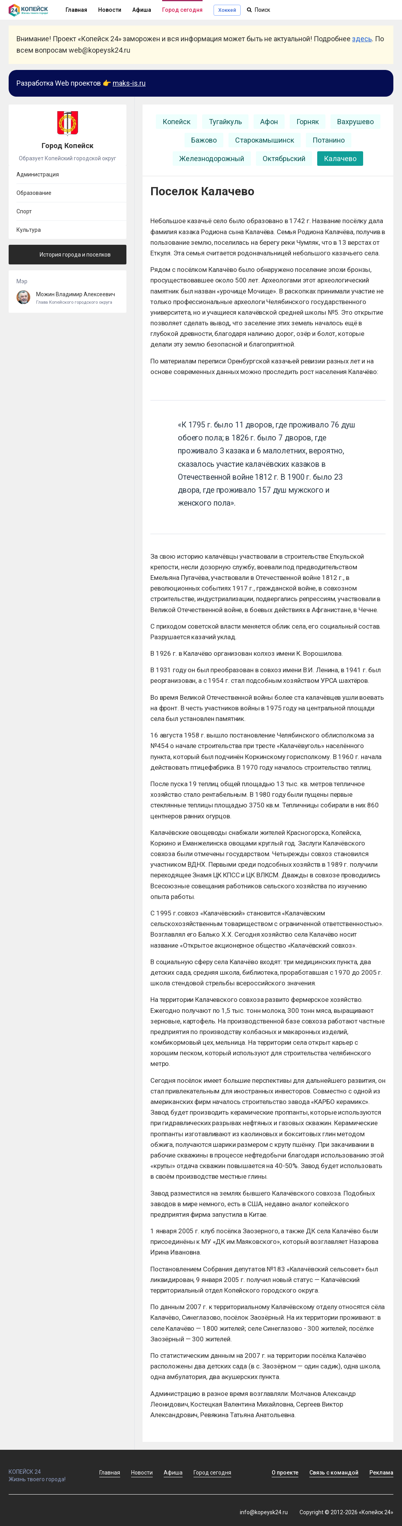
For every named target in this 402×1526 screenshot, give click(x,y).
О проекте (285, 1472)
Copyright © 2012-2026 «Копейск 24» (346, 1512)
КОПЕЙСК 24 (45, 1468)
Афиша (141, 10)
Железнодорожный (211, 158)
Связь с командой (333, 1472)
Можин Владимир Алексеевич (67, 298)
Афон (269, 121)
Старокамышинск (264, 140)
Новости (109, 10)
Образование (33, 193)
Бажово (204, 140)
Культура (28, 230)
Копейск (176, 121)
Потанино (328, 140)
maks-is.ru (129, 83)
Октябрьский (284, 158)
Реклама (381, 1472)
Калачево (340, 158)
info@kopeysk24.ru (264, 1512)
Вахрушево (355, 121)
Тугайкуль (225, 121)
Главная (109, 1472)
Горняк (307, 121)
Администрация (37, 174)
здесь (362, 39)
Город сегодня (182, 10)
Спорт (24, 211)
